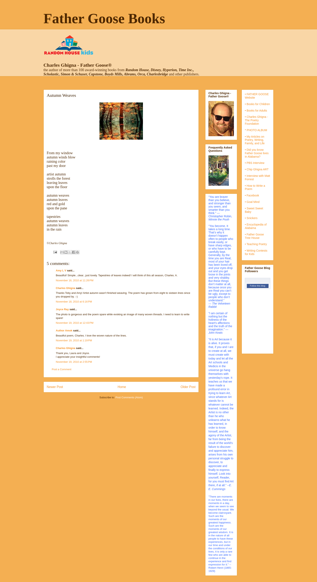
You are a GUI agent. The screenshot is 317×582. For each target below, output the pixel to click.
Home (122, 387)
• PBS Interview (254, 162)
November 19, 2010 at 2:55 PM (74, 361)
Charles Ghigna (65, 288)
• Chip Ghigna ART (256, 169)
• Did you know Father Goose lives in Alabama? (257, 153)
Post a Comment (61, 369)
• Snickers (251, 218)
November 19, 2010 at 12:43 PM (74, 322)
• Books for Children (257, 104)
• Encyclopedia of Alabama (256, 226)
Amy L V (61, 270)
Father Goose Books (104, 18)
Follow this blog (257, 286)
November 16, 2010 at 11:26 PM (74, 280)
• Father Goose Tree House (254, 236)
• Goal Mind (252, 201)
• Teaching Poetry (256, 244)
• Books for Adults (256, 110)
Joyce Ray (62, 309)
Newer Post (55, 387)
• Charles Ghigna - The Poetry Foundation (256, 120)
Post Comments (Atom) (129, 397)
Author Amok (64, 330)
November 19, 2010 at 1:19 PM (74, 340)
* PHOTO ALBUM (256, 130)
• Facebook (252, 195)
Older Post (188, 387)
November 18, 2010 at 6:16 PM (74, 301)
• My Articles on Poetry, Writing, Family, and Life (255, 140)
